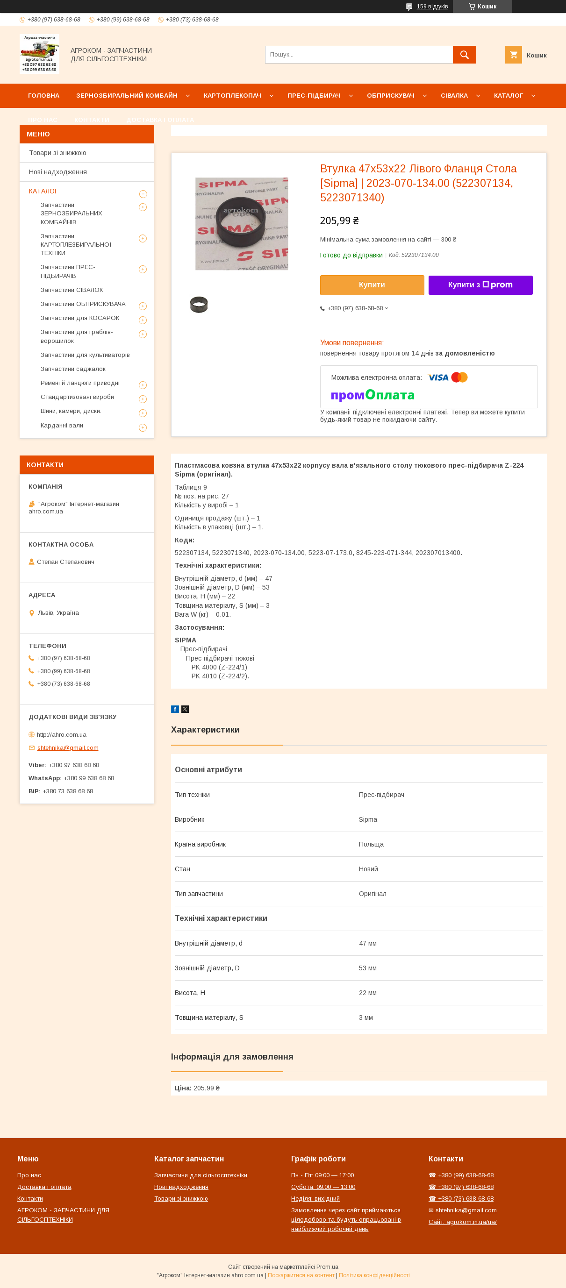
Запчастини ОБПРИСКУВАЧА (83, 303)
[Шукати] (464, 55)
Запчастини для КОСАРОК (80, 317)
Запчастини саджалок (73, 368)
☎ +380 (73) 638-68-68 (461, 1198)
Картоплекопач (232, 95)
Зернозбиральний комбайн (127, 95)
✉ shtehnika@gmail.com (463, 1210)
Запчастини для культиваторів (85, 354)
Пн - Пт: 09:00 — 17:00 (322, 1175)
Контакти (91, 119)
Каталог (508, 95)
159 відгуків (432, 6)
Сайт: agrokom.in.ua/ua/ (463, 1221)
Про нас (42, 119)
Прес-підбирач (314, 95)
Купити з (480, 285)
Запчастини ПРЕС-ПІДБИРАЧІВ (68, 271)
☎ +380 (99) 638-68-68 (461, 1175)
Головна (43, 95)
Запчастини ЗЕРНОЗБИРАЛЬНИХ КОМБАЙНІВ (71, 213)
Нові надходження (58, 172)
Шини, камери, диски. (71, 410)
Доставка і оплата (160, 119)
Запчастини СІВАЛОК (72, 289)
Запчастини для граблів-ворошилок (77, 336)
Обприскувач (391, 95)
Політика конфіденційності (374, 1275)
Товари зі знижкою (57, 153)
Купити (372, 285)
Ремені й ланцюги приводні (80, 382)
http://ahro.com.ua (61, 734)
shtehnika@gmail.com (68, 747)
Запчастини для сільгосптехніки (200, 1175)
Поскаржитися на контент (301, 1275)
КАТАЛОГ (43, 191)
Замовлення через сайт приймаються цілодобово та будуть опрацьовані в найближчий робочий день (346, 1219)
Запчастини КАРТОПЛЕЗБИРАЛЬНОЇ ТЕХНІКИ (76, 244)
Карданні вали (62, 425)
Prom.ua (327, 1267)
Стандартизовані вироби (77, 396)
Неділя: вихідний (315, 1198)
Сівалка (454, 95)
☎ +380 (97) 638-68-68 (461, 1186)
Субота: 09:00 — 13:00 (323, 1186)
